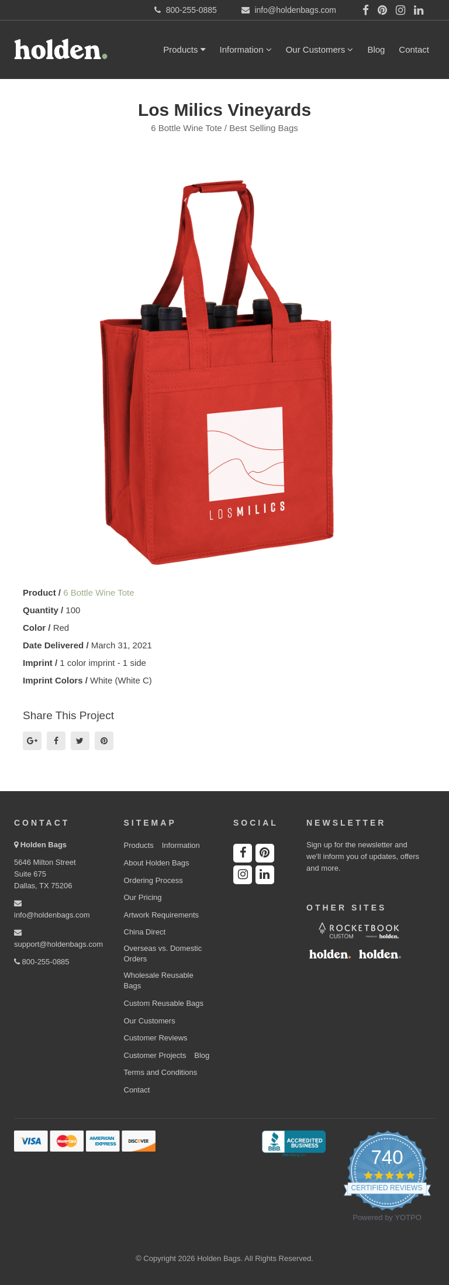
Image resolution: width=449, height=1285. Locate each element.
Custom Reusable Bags (164, 1003)
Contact (414, 49)
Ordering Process (153, 880)
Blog (376, 49)
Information (246, 49)
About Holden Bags (156, 862)
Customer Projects (155, 1055)
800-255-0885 (42, 961)
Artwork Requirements (161, 915)
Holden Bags (43, 844)
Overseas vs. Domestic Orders (163, 954)
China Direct (145, 931)
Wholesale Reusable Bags (159, 981)
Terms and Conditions (161, 1072)
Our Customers (320, 49)
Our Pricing (143, 897)
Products (184, 49)
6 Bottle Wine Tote (98, 592)
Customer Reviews (156, 1037)
